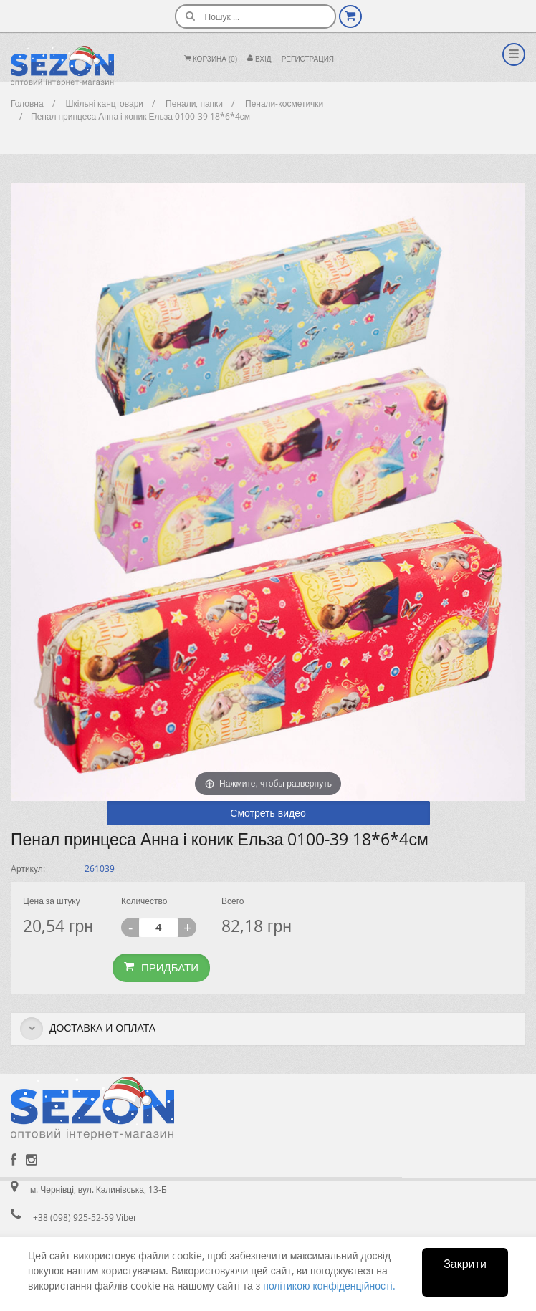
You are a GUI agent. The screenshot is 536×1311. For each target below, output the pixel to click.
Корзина (210, 59)
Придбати (161, 967)
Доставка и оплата (87, 1028)
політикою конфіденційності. (329, 1285)
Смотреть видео (267, 813)
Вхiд (259, 59)
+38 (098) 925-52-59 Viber (85, 1217)
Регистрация (308, 59)
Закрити (465, 1264)
